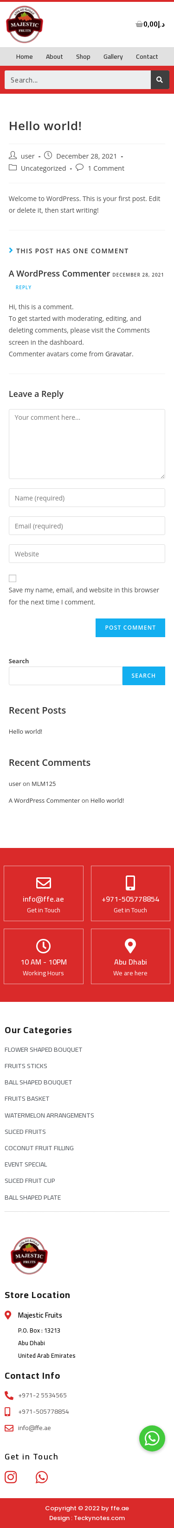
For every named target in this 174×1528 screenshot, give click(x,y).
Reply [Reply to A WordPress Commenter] (24, 287)
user (28, 156)
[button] (152, 1438)
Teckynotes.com (99, 1518)
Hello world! (26, 731)
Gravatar (118, 353)
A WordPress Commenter (59, 273)
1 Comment (106, 168)
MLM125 (44, 783)
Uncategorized (43, 168)
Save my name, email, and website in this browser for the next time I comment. (84, 595)
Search (19, 661)
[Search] (160, 79)
